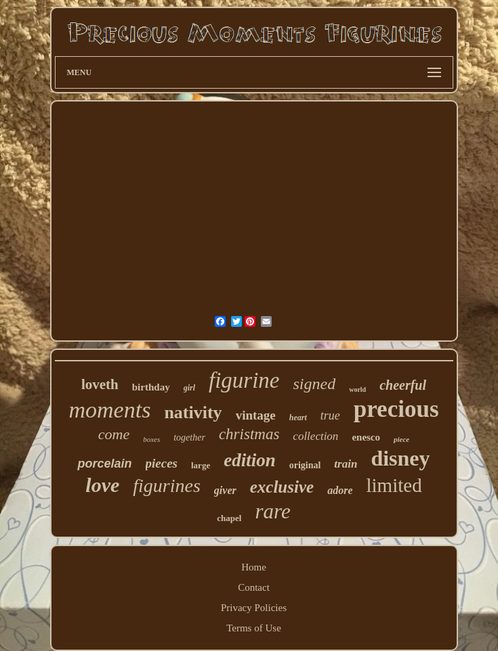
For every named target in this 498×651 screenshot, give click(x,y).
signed (314, 383)
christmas (249, 434)
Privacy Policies (254, 607)
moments (110, 409)
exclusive (282, 487)
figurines (167, 485)
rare (272, 511)
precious (396, 409)
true (330, 415)
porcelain (104, 463)
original (305, 465)
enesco (366, 437)
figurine (244, 380)
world (357, 389)
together (189, 437)
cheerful (402, 385)
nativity (193, 412)
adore (339, 490)
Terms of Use (253, 628)
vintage (256, 415)
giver (225, 490)
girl (189, 387)
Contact (254, 587)
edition (250, 460)
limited (393, 485)
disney (400, 458)
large (200, 465)
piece (401, 439)
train (345, 463)
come (113, 434)
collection (315, 436)
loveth (100, 384)
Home (253, 567)
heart (298, 417)
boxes (151, 439)
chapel (229, 518)
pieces (162, 463)
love (102, 485)
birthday (151, 387)
